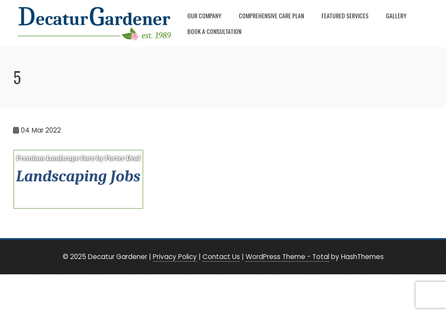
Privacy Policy (175, 256)
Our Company (204, 15)
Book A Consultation (214, 31)
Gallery (396, 15)
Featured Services (344, 15)
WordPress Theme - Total (287, 256)
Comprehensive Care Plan (271, 15)
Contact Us (221, 256)
